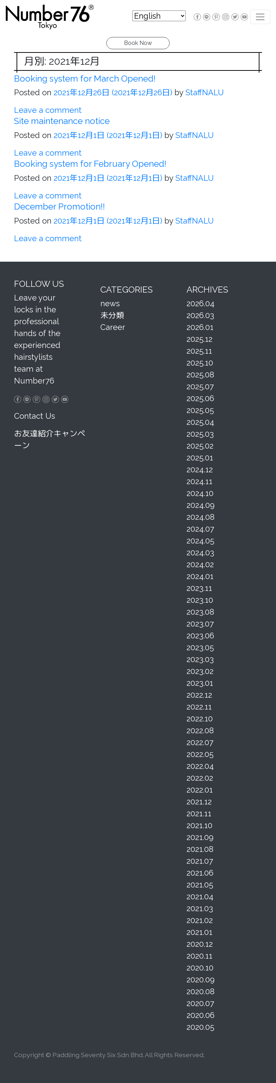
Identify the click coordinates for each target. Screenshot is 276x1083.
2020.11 (199, 955)
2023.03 (200, 659)
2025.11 (199, 350)
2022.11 (199, 706)
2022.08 (200, 730)
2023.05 (200, 647)
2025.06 (200, 398)
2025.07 (200, 386)
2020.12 (200, 944)
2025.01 (200, 457)
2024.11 (199, 481)
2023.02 (200, 671)
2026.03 (200, 315)
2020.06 (201, 1015)
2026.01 (200, 327)
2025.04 (200, 422)
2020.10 (200, 967)
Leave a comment (48, 110)
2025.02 (200, 445)
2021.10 (199, 825)
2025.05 (200, 410)
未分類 (112, 315)
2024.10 (200, 493)
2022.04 (200, 766)
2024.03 (200, 552)
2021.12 (199, 801)
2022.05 (200, 754)
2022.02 (200, 778)
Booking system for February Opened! (90, 164)
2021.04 (200, 896)
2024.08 (201, 517)
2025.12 (199, 339)
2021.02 (200, 920)
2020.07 (200, 1003)
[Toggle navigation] (260, 17)
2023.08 (200, 611)
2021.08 (200, 849)
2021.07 (200, 861)
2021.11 (199, 813)
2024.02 (200, 564)
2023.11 (199, 588)
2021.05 (200, 884)
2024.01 (200, 576)
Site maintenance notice (62, 121)
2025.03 (200, 434)
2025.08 (200, 374)
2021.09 (200, 837)
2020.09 (201, 979)
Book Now (138, 43)
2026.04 (201, 303)
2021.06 (200, 872)
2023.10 (200, 600)
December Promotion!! (59, 206)
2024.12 (200, 469)
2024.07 (200, 528)
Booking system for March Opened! (85, 78)
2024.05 (200, 540)
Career (112, 327)
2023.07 (200, 623)
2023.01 (200, 683)
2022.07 (200, 742)
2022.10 (200, 718)
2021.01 (199, 932)
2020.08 (201, 991)
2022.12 (199, 694)
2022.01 (200, 789)
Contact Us (34, 416)
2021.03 (200, 908)
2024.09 (201, 505)
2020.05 (200, 1027)
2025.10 (200, 362)
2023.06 (200, 635)
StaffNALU (203, 92)
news (110, 303)
